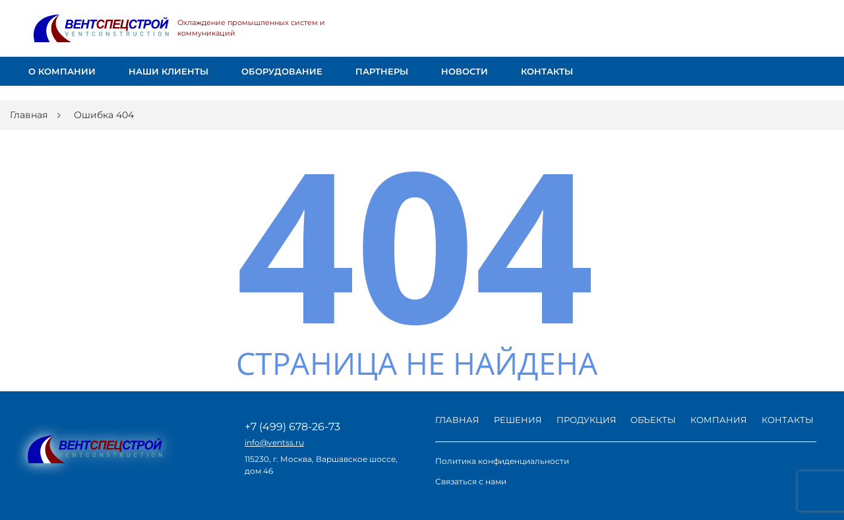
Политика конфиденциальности (502, 461)
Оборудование (281, 71)
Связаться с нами (470, 481)
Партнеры (381, 71)
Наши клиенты (168, 71)
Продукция (587, 419)
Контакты (547, 71)
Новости (464, 71)
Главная (457, 419)
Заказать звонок (775, 29)
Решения (518, 419)
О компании (62, 71)
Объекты (653, 419)
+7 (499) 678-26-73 (292, 427)
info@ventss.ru (274, 443)
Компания (718, 419)
